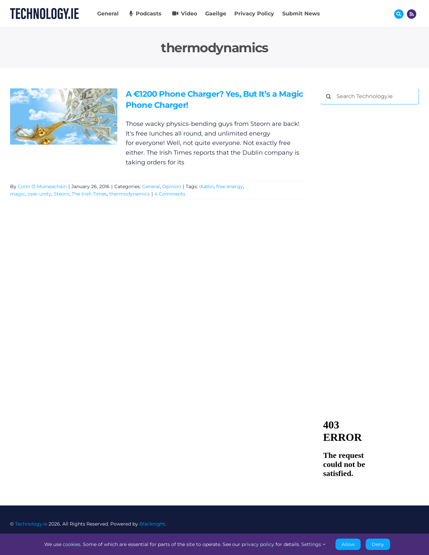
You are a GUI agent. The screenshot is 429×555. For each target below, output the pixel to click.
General (151, 186)
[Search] (328, 96)
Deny (378, 544)
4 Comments (170, 194)
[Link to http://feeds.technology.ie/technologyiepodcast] (411, 14)
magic (17, 194)
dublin (206, 186)
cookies (71, 544)
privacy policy (258, 544)
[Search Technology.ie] (369, 96)
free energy (229, 186)
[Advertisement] (370, 211)
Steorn (61, 194)
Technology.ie (31, 524)
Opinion (171, 186)
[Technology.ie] (44, 11)
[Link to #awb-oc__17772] (399, 14)
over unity (39, 194)
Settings (313, 544)
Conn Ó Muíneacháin (42, 186)
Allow (348, 544)
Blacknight (152, 524)
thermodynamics (129, 194)
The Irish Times (89, 194)
